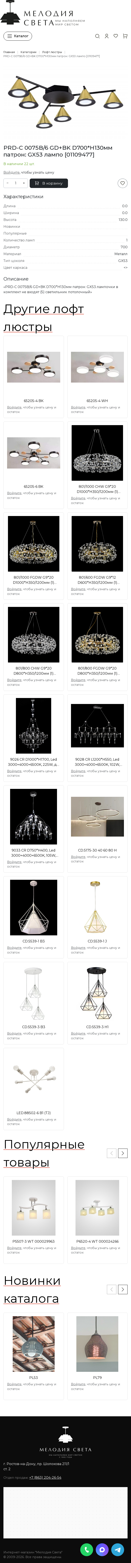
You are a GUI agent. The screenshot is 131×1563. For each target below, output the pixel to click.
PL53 (33, 1378)
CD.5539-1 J (97, 941)
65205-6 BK (33, 487)
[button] (106, 36)
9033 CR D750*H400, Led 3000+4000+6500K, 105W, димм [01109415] (33, 853)
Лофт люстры (52, 52)
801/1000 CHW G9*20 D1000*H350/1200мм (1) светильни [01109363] (97, 489)
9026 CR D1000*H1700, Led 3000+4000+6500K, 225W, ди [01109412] (33, 762)
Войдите (11, 172)
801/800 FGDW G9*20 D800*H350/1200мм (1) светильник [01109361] (97, 671)
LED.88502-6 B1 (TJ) (34, 1113)
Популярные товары (44, 1153)
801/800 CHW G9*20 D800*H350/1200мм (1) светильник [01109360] (33, 671)
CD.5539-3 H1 (97, 1027)
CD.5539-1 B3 (34, 941)
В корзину (49, 183)
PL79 (97, 1378)
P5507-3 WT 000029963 (33, 1241)
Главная (9, 52)
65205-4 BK (33, 401)
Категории (28, 52)
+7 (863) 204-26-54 (45, 1478)
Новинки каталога (32, 1289)
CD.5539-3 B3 (33, 1027)
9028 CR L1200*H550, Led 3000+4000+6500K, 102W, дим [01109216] (97, 762)
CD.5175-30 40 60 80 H (97, 850)
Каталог (17, 36)
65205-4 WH (97, 401)
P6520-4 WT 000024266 (97, 1241)
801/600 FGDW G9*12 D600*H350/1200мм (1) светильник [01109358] (97, 580)
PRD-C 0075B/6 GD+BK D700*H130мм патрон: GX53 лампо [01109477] (51, 56)
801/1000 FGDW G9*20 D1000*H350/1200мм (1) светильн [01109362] (33, 580)
